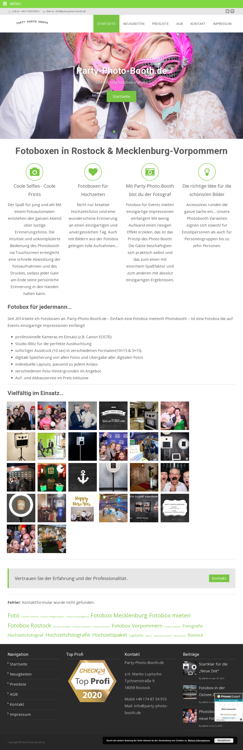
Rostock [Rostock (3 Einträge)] (195, 635)
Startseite (106, 23)
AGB (179, 23)
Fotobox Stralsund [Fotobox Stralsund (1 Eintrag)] (82, 626)
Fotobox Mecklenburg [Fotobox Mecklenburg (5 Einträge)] (119, 615)
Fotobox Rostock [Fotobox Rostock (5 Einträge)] (29, 625)
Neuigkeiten (133, 23)
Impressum (222, 23)
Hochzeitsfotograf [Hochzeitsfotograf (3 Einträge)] (25, 635)
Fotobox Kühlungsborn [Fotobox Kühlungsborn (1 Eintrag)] (77, 616)
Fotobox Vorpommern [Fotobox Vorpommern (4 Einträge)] (137, 625)
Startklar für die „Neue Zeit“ (213, 667)
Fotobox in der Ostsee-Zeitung (212, 691)
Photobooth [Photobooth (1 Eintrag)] (180, 636)
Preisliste (160, 23)
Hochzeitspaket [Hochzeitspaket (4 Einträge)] (109, 634)
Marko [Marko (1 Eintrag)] (148, 636)
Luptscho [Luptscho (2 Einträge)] (136, 635)
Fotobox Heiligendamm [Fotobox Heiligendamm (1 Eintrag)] (52, 616)
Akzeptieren (223, 740)
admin (205, 678)
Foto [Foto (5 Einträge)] (13, 615)
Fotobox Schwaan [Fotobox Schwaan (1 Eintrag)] (62, 626)
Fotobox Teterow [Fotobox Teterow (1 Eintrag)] (101, 626)
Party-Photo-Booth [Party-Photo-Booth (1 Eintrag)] (163, 636)
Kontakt (197, 23)
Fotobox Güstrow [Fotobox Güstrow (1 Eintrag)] (29, 616)
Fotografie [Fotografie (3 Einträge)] (193, 626)
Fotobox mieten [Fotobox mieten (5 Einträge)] (169, 615)
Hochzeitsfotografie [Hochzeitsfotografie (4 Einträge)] (67, 634)
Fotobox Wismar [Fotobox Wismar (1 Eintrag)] (172, 626)
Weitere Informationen (199, 740)
